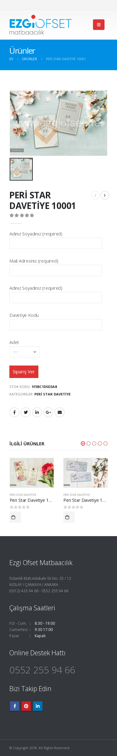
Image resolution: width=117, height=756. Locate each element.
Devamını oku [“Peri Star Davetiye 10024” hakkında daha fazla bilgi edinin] (69, 517)
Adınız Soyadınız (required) (55, 238)
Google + (48, 412)
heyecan (26, 412)
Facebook (14, 412)
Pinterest (26, 706)
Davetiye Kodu (55, 319)
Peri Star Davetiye (52, 394)
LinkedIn (37, 412)
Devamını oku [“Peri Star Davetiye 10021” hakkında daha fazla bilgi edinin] (15, 517)
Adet (24, 346)
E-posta (60, 412)
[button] (83, 444)
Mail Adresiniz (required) (55, 265)
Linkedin (37, 706)
